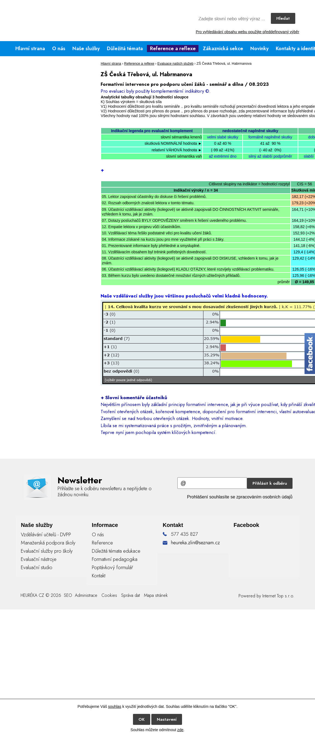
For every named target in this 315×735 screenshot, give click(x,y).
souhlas (114, 706)
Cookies (109, 595)
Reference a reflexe (173, 48)
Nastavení (167, 719)
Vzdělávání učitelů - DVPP (46, 534)
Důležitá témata (125, 48)
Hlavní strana (30, 48)
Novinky (259, 48)
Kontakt (98, 575)
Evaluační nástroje (38, 559)
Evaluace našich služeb (175, 64)
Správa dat (130, 595)
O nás (58, 48)
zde (180, 730)
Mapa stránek (156, 595)
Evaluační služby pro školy (47, 551)
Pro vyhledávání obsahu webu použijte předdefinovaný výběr (247, 32)
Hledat (283, 18)
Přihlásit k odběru (269, 483)
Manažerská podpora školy (48, 542)
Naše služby (86, 48)
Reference (102, 542)
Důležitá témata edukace (116, 551)
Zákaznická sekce (223, 48)
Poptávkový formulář (112, 567)
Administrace (86, 595)
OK (141, 719)
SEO (67, 595)
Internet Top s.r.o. (278, 596)
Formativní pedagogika (114, 559)
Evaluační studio (36, 567)
